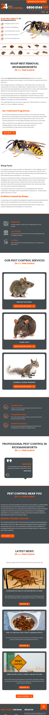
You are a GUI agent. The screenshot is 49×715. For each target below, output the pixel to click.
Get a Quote (7, 133)
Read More (23, 604)
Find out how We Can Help (23, 306)
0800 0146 (37, 7)
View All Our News (23, 696)
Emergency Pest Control (37, 1)
